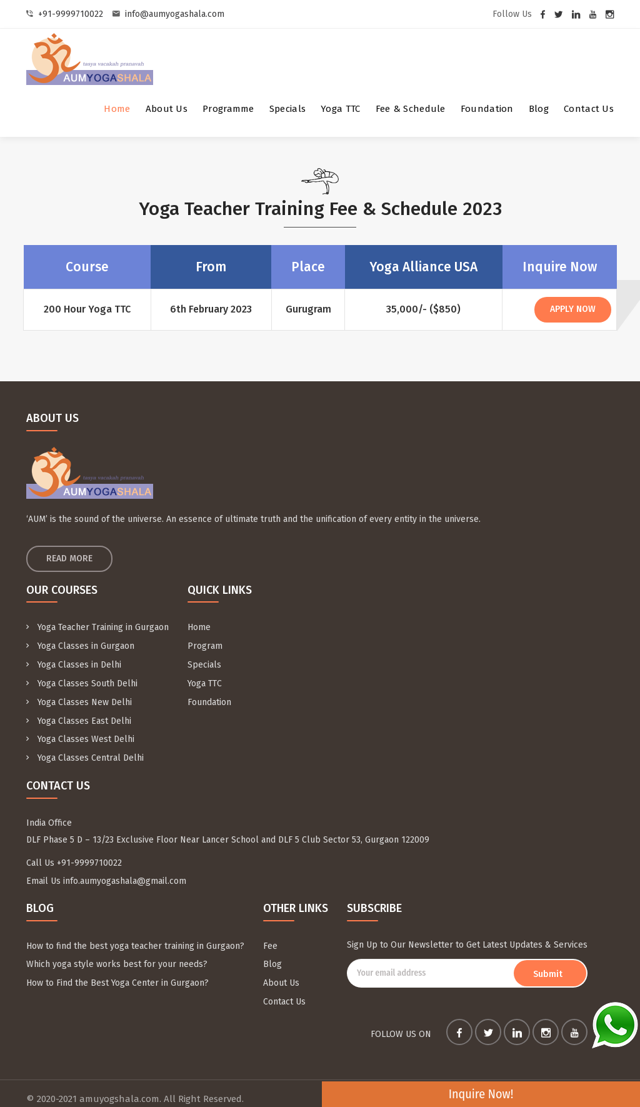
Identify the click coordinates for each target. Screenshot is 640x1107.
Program (205, 644)
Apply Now (571, 309)
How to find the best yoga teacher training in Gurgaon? (135, 934)
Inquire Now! (576, 1093)
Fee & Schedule (411, 108)
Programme (228, 108)
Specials (287, 108)
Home (117, 108)
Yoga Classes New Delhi (79, 696)
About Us (167, 108)
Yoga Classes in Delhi (73, 661)
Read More (69, 558)
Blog (539, 108)
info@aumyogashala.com (174, 14)
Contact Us (589, 108)
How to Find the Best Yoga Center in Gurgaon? (117, 969)
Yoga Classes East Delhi (78, 714)
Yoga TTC (340, 108)
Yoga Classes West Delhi (80, 731)
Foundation (487, 108)
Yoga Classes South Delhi (82, 679)
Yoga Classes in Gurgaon (80, 644)
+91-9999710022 (70, 14)
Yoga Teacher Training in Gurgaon (97, 626)
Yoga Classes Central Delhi (85, 749)
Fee (270, 934)
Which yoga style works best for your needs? (117, 951)
